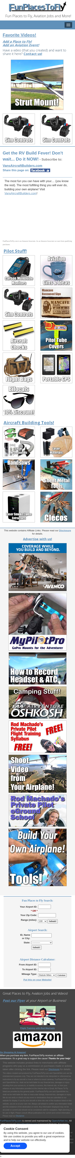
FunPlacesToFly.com (11, 1120)
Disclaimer (20, 1116)
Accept (15, 1145)
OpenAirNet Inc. (60, 1120)
